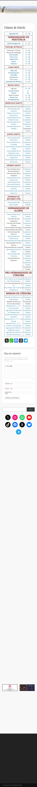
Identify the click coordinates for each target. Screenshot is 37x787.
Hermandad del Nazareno (13, 139)
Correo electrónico (8, 390)
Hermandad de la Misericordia (14, 118)
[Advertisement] (18, 19)
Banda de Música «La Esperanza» (13, 298)
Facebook (27, 106)
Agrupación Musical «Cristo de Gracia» (14, 333)
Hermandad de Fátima (14, 240)
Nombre (8, 383)
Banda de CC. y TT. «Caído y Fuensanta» (14, 324)
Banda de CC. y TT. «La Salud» (13, 320)
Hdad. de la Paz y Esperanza (13, 114)
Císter (13, 93)
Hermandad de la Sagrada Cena (14, 152)
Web (6, 393)
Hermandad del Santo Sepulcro (13, 192)
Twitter (28, 109)
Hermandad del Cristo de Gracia (13, 161)
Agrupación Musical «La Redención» (14, 311)
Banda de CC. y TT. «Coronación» (13, 307)
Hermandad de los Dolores (13, 187)
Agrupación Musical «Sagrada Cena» (14, 329)
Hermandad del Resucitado (13, 203)
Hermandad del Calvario (13, 110)
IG (29, 43)
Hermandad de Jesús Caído (14, 147)
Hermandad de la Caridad (14, 143)
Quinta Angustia (13, 43)
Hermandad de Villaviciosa (14, 237)
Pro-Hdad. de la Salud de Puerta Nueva (13, 280)
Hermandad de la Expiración (14, 179)
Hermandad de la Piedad (14, 127)
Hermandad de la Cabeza (14, 215)
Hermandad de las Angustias (13, 156)
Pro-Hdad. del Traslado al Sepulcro (13, 288)
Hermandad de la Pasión (14, 123)
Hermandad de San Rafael (13, 250)
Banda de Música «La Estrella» (13, 315)
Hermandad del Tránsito (13, 255)
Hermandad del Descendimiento (13, 183)
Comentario (8, 366)
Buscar (31, 409)
